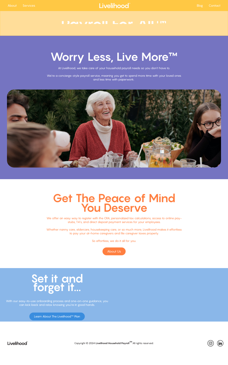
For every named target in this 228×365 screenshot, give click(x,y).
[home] (146, 5)
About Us (114, 251)
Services (29, 5)
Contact (214, 5)
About (12, 5)
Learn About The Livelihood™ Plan (57, 316)
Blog (200, 5)
